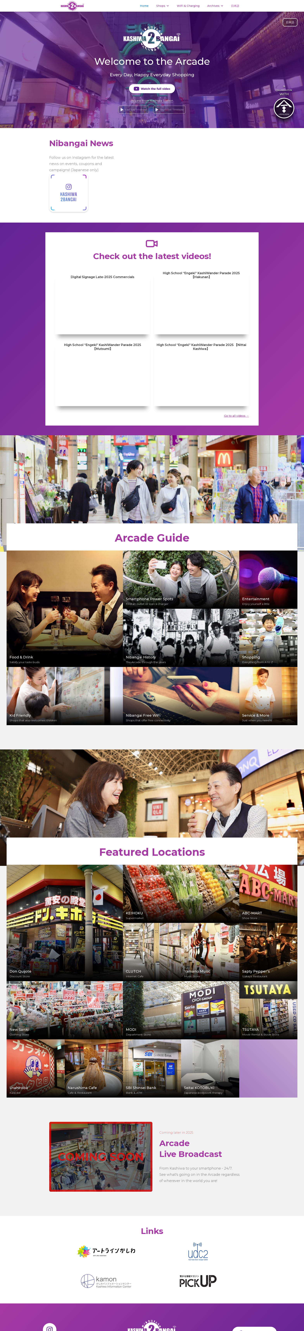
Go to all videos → (236, 416)
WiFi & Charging (188, 6)
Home (144, 6)
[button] (162, 6)
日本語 (235, 6)
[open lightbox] (152, 89)
